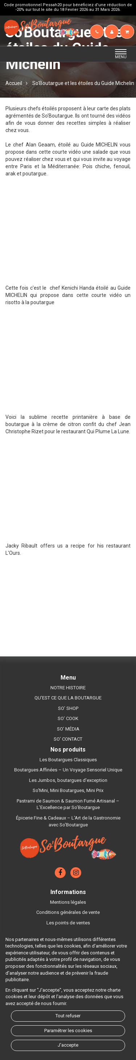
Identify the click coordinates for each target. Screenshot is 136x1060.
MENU (123, 54)
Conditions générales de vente (68, 912)
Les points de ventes (68, 922)
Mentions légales (68, 902)
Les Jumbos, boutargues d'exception (68, 780)
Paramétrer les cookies (68, 1030)
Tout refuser (68, 1015)
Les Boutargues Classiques (68, 759)
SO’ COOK (68, 718)
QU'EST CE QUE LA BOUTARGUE (68, 698)
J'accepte (68, 1045)
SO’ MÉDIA (68, 729)
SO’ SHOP (68, 708)
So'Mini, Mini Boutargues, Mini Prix (68, 790)
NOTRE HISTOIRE (68, 687)
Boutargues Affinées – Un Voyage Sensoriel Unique (68, 769)
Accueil (13, 83)
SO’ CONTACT (68, 739)
